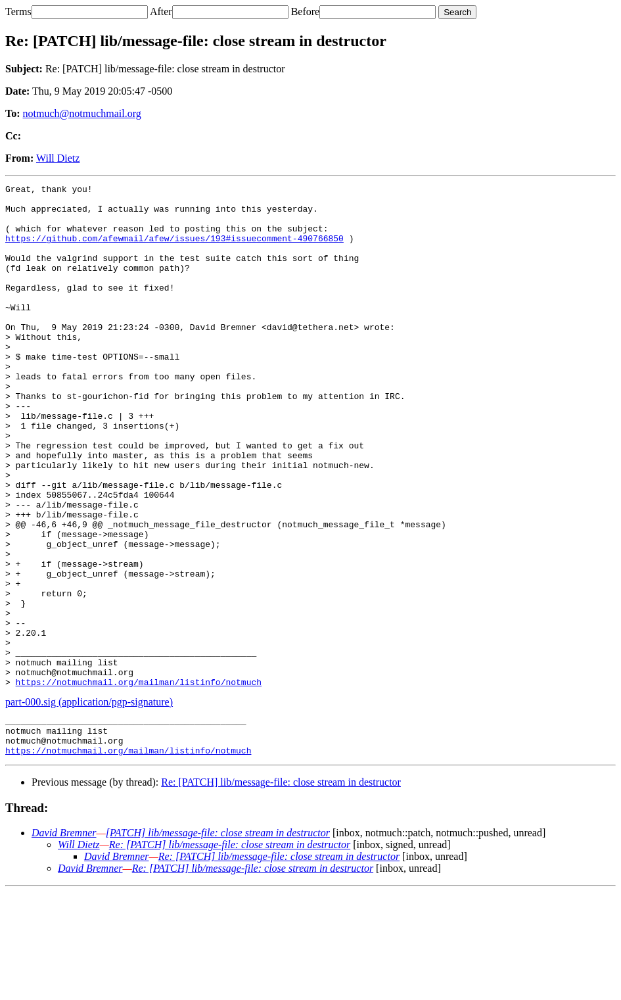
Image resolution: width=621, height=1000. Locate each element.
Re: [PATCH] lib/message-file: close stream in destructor (281, 890)
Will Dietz (58, 158)
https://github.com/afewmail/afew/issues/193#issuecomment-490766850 (174, 250)
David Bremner (64, 941)
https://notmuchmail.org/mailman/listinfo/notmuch (139, 782)
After (161, 11)
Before (305, 11)
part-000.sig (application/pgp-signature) (89, 802)
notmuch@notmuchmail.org (82, 113)
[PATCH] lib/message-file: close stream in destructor (218, 941)
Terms (18, 11)
